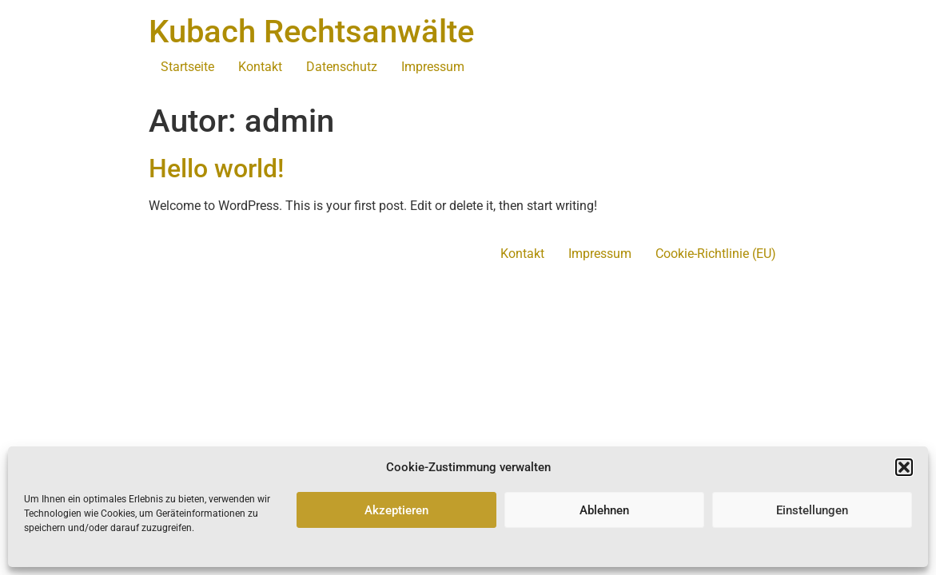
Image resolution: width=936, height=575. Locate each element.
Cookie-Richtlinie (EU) (715, 253)
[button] (904, 467)
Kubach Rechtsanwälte (311, 31)
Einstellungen (812, 510)
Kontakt (260, 66)
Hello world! (216, 168)
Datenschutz (341, 66)
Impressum (432, 66)
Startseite (187, 66)
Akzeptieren (396, 510)
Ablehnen (604, 510)
